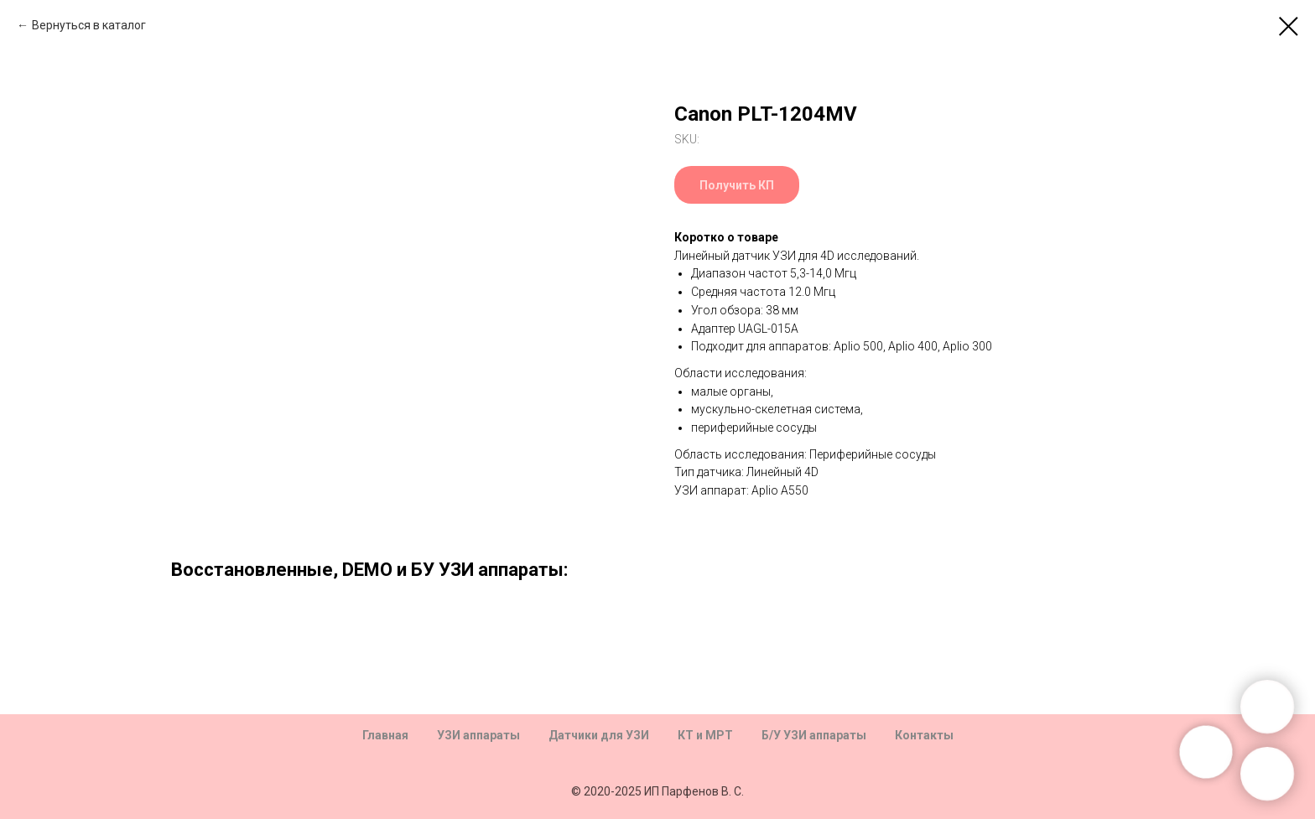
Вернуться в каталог (89, 25)
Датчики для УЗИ (598, 735)
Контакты (924, 735)
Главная (385, 735)
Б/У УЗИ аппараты (813, 735)
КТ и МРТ (705, 735)
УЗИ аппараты (478, 735)
